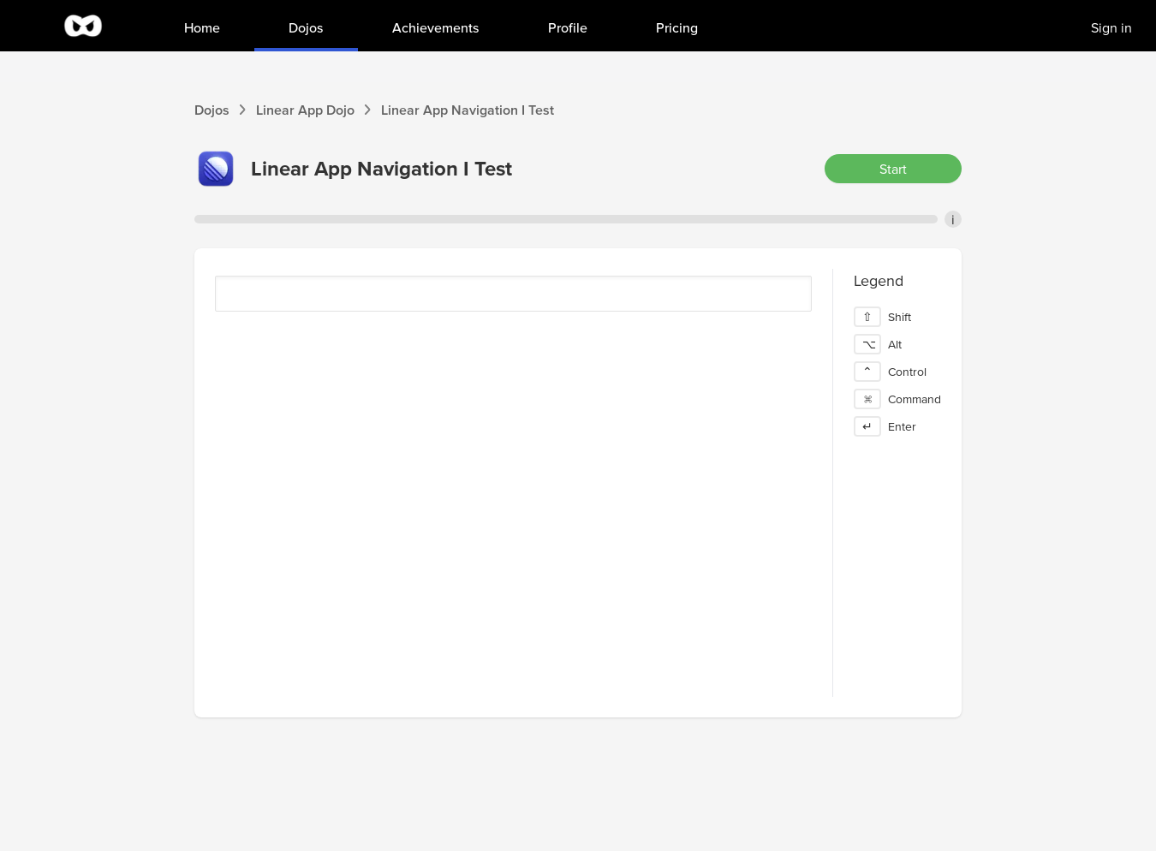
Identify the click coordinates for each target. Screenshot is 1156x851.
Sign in (1111, 27)
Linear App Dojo (305, 109)
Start (893, 168)
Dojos (211, 109)
